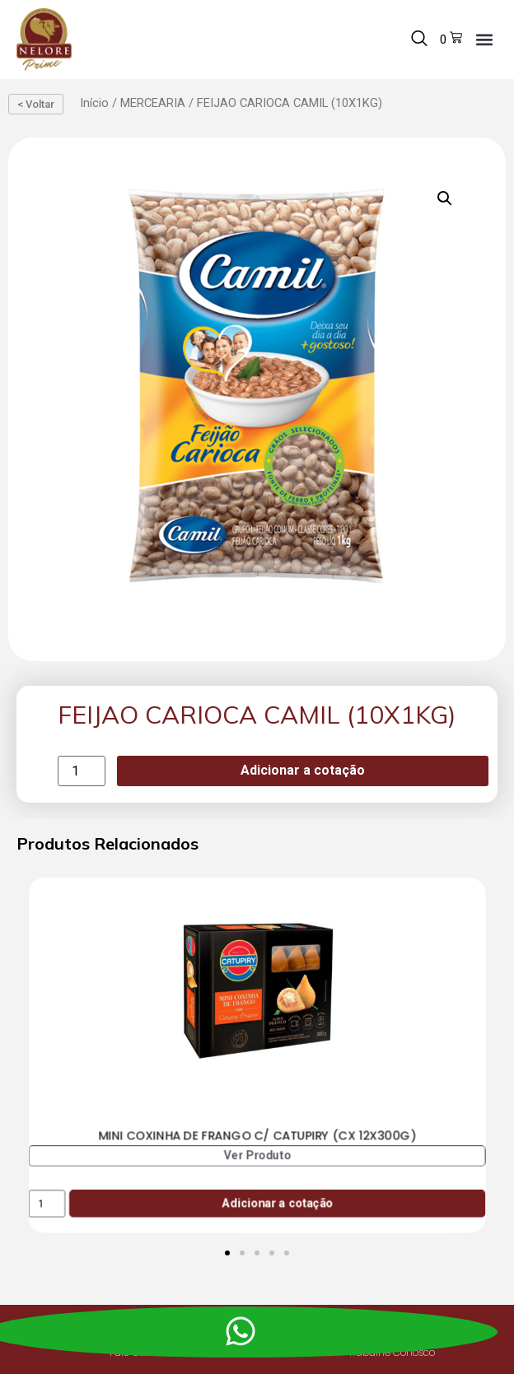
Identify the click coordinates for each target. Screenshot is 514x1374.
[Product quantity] (81, 771)
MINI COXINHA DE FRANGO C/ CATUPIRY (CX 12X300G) (257, 1135)
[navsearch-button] (419, 39)
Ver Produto (257, 1155)
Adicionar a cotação (303, 770)
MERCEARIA (152, 102)
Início (94, 102)
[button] (484, 39)
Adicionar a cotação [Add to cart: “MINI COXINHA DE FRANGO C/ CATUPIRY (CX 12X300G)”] (277, 1203)
